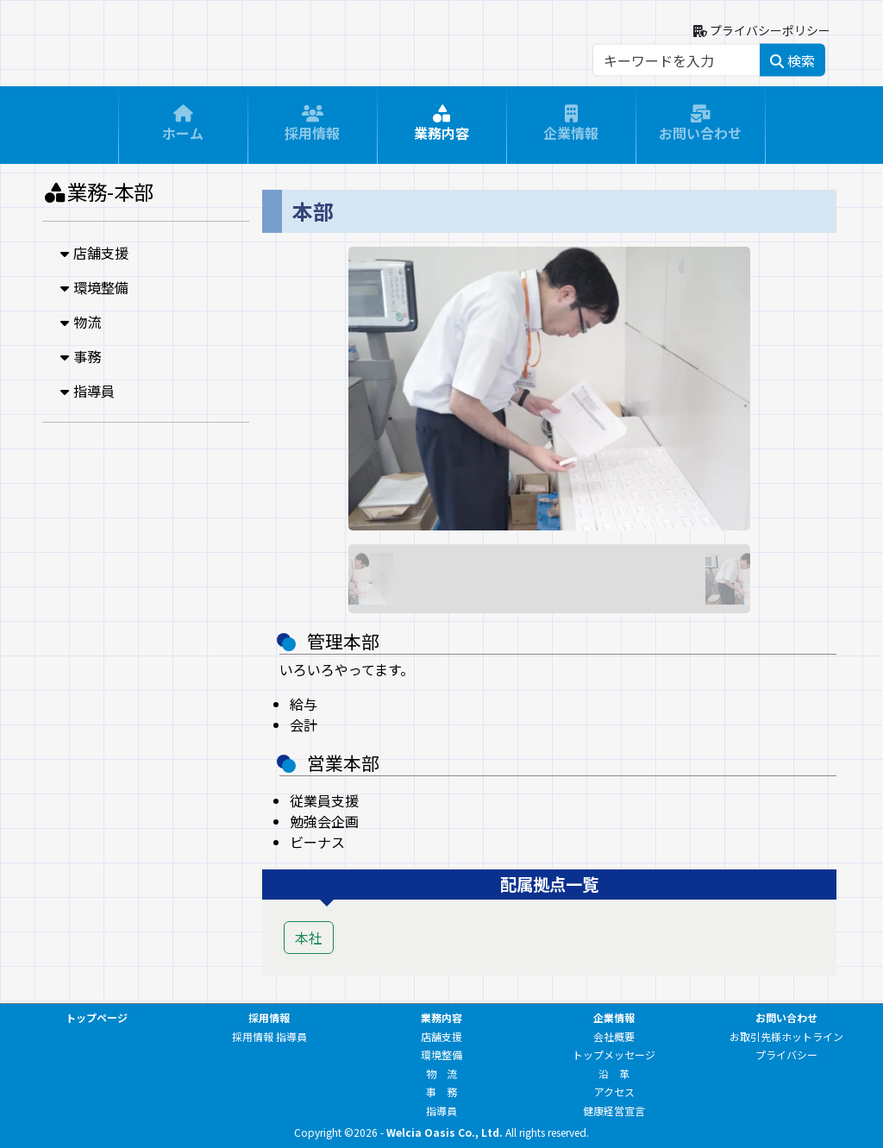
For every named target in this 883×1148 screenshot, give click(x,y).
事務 (78, 356)
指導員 (85, 390)
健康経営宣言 (614, 1110)
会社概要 (614, 1036)
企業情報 (570, 128)
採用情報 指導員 (269, 1036)
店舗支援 (92, 252)
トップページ (97, 1017)
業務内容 (441, 128)
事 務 (441, 1091)
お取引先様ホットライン (786, 1036)
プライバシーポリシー (761, 30)
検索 (792, 60)
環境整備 (92, 287)
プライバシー (786, 1054)
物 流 (441, 1073)
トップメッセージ (614, 1054)
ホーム (183, 128)
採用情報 (312, 128)
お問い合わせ (700, 128)
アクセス (614, 1091)
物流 (78, 321)
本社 (309, 937)
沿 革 (613, 1073)
